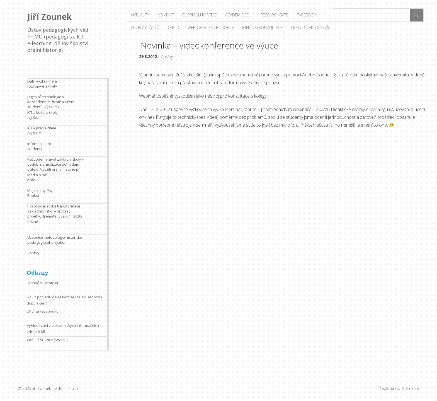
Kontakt (165, 15)
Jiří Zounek (49, 16)
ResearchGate (274, 15)
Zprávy (167, 56)
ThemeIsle (410, 388)
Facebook (307, 15)
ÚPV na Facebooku (43, 311)
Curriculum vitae (199, 15)
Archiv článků (145, 27)
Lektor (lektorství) (310, 27)
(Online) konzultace (262, 27)
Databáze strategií (42, 282)
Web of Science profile (211, 27)
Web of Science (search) (47, 339)
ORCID (173, 27)
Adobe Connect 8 (319, 75)
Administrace (67, 388)
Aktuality (140, 15)
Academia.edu (238, 15)
